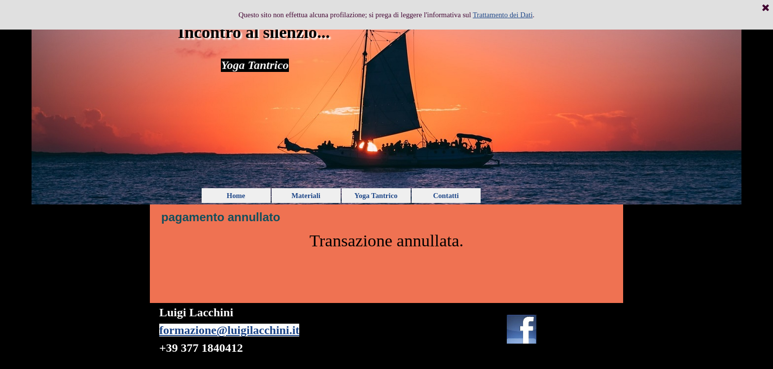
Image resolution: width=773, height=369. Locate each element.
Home (236, 196)
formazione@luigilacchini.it (229, 330)
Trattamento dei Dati (503, 15)
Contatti (445, 196)
